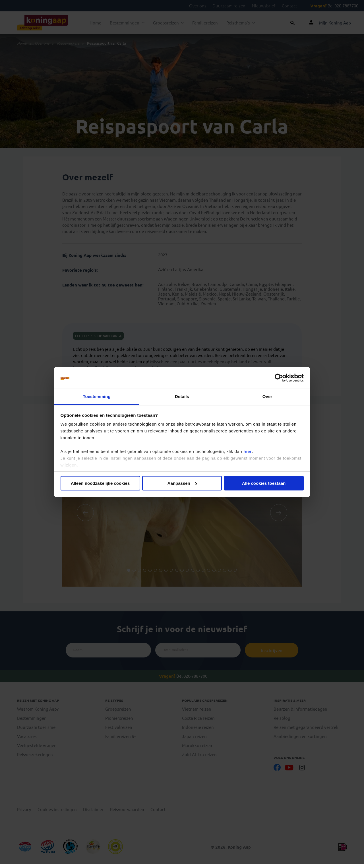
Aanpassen (182, 483)
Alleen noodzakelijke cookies (100, 483)
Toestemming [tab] (97, 396)
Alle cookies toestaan (264, 483)
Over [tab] (267, 396)
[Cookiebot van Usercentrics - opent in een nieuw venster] (279, 378)
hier (247, 451)
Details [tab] (182, 396)
